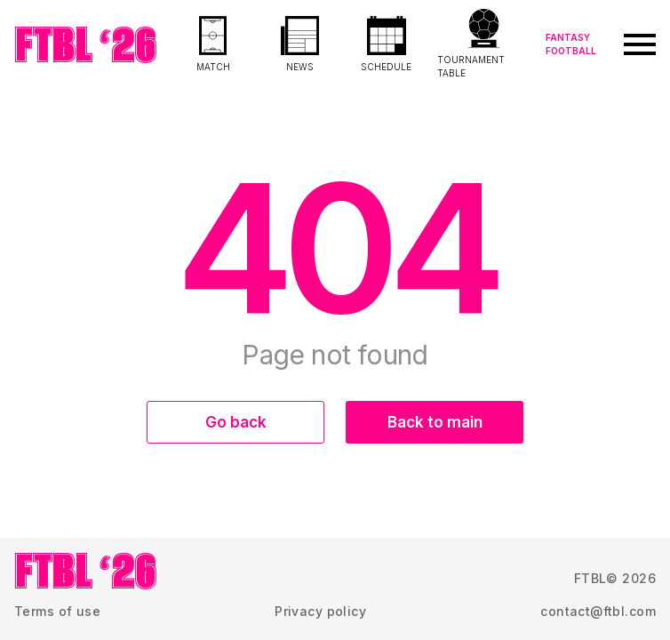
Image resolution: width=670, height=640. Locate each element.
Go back (236, 422)
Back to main (435, 422)
